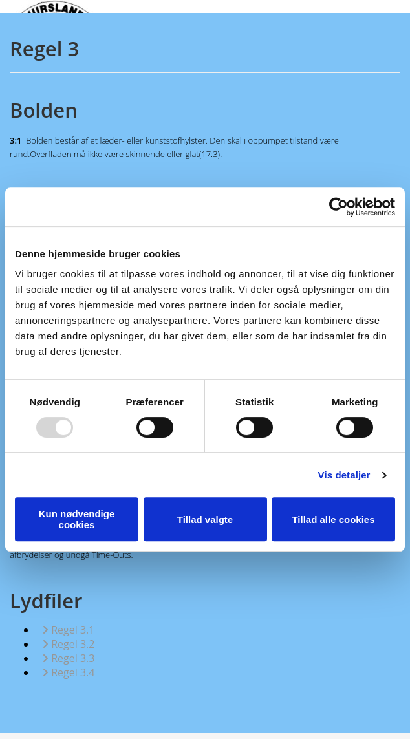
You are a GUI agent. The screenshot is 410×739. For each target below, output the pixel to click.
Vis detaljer (344, 474)
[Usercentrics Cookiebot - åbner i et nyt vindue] (338, 207)
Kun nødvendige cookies (77, 519)
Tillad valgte (205, 519)
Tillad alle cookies (333, 519)
